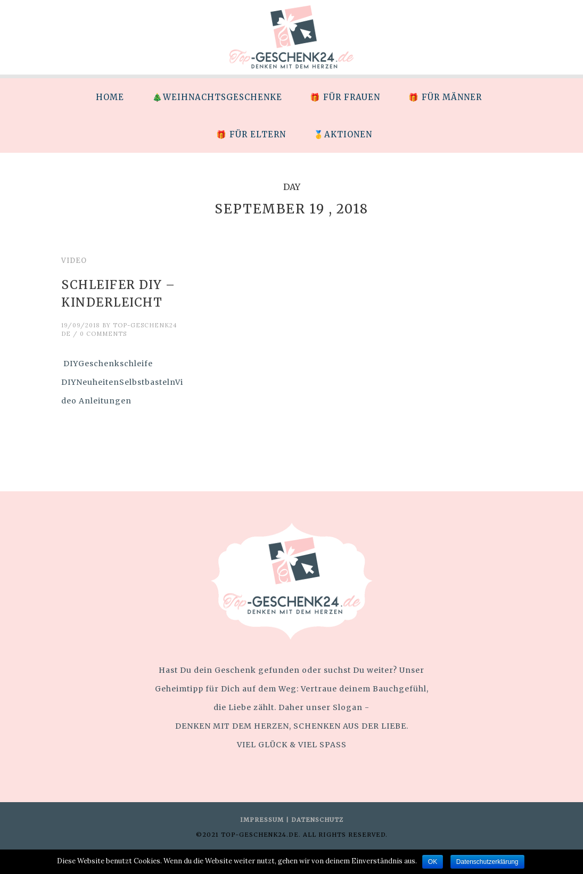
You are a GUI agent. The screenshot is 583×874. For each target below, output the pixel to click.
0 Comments (103, 333)
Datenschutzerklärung (487, 861)
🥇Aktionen (343, 134)
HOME (110, 97)
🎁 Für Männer (445, 97)
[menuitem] (110, 97)
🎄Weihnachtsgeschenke (217, 97)
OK (432, 861)
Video (74, 260)
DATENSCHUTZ (317, 819)
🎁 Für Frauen (345, 97)
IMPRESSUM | (265, 819)
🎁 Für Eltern (251, 134)
